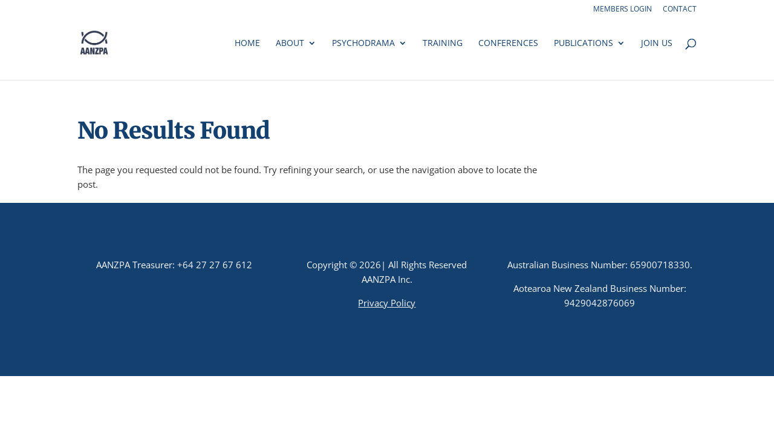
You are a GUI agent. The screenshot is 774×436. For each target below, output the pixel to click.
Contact (680, 9)
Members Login (622, 9)
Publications (583, 43)
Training (443, 43)
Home (247, 43)
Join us (656, 43)
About (290, 43)
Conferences (508, 43)
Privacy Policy (386, 303)
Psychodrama (363, 43)
